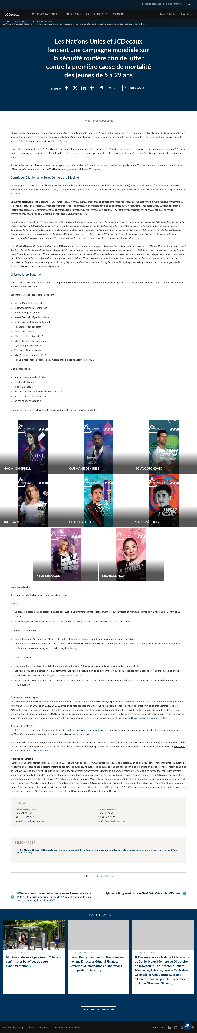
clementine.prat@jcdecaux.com (30, 820)
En (188, 4)
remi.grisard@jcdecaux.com (112, 820)
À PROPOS (118, 14)
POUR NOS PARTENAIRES (46, 14)
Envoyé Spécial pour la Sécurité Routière (123, 701)
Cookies (29, 1026)
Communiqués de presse (41, 21)
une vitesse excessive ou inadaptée (112, 621)
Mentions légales (11, 1026)
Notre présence (153, 4)
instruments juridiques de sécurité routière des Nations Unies (77, 729)
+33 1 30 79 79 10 (25, 816)
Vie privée (43, 1026)
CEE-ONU (19, 729)
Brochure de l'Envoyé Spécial (133, 717)
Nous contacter (174, 4)
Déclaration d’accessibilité (66, 1026)
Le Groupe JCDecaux (104, 875)
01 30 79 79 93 (107, 816)
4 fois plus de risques (92, 666)
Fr (193, 4)
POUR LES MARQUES (77, 14)
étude (22, 643)
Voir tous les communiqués (98, 1008)
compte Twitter (159, 717)
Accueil (6, 21)
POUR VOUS (100, 14)
